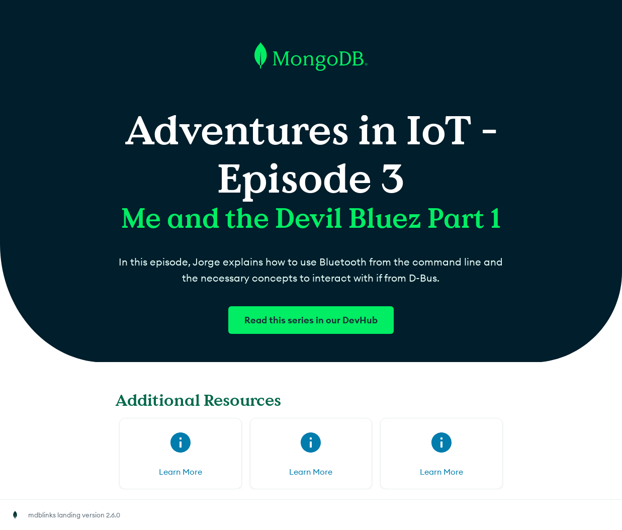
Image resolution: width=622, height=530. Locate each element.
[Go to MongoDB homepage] (311, 110)
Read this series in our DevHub (311, 320)
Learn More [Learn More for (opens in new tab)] (180, 472)
